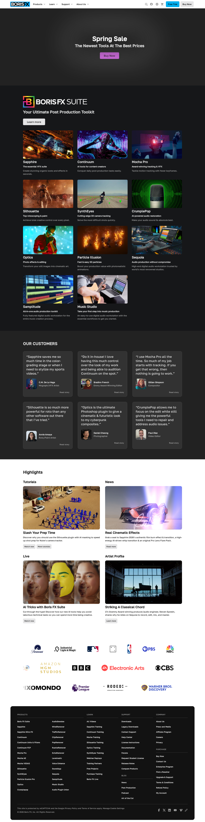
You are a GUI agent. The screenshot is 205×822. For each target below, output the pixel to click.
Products (37, 4)
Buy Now (187, 4)
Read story (64, 392)
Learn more (111, 621)
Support (66, 4)
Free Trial (172, 4)
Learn (52, 4)
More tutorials (44, 546)
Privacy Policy (71, 808)
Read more (111, 546)
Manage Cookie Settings (113, 808)
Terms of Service (89, 808)
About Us (81, 4)
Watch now (29, 546)
